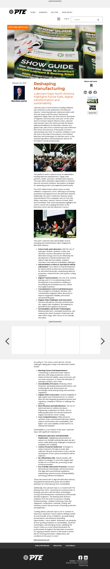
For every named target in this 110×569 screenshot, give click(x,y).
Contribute (70, 545)
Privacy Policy (82, 560)
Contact (72, 560)
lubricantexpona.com (41, 540)
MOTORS (54, 12)
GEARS (33, 12)
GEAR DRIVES (67, 12)
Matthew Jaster (19, 101)
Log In (66, 18)
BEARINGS (43, 12)
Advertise (57, 545)
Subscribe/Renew (42, 545)
